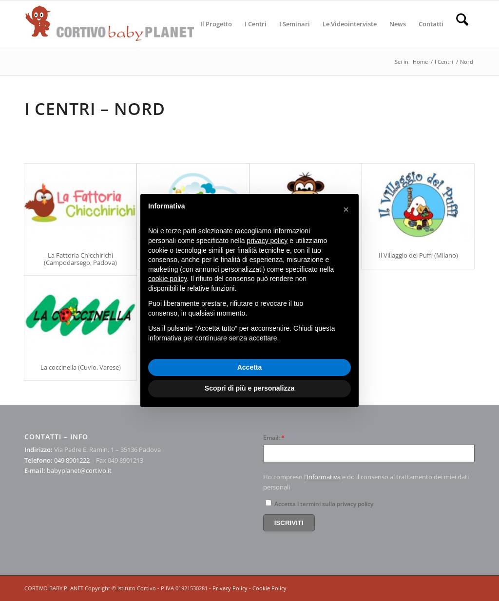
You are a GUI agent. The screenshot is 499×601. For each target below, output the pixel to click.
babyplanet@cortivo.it (79, 470)
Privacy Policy (230, 588)
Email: (274, 437)
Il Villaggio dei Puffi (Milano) (418, 255)
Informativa (324, 476)
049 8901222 (72, 460)
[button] (346, 209)
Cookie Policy (269, 588)
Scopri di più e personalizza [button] (249, 388)
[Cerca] (462, 24)
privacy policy (267, 240)
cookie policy (167, 278)
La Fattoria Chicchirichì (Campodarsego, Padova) (80, 258)
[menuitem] (216, 24)
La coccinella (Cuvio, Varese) (80, 367)
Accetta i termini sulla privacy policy (319, 504)
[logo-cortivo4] (109, 24)
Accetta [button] (249, 367)
